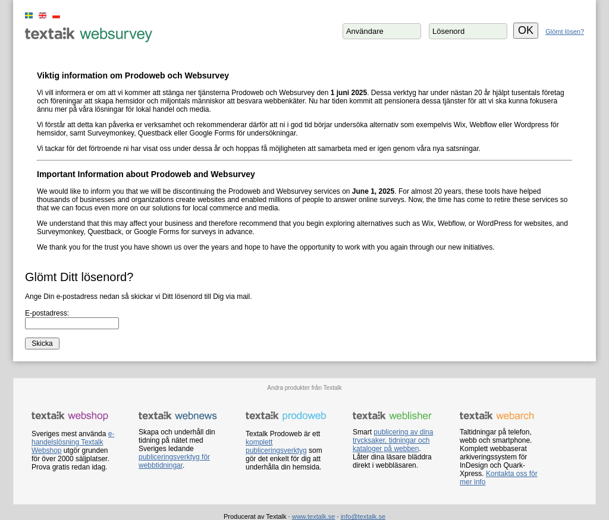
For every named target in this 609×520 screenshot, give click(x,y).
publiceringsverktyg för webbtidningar (174, 461)
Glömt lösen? (564, 31)
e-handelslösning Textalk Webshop (73, 442)
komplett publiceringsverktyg (276, 446)
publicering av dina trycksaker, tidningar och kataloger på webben (393, 440)
